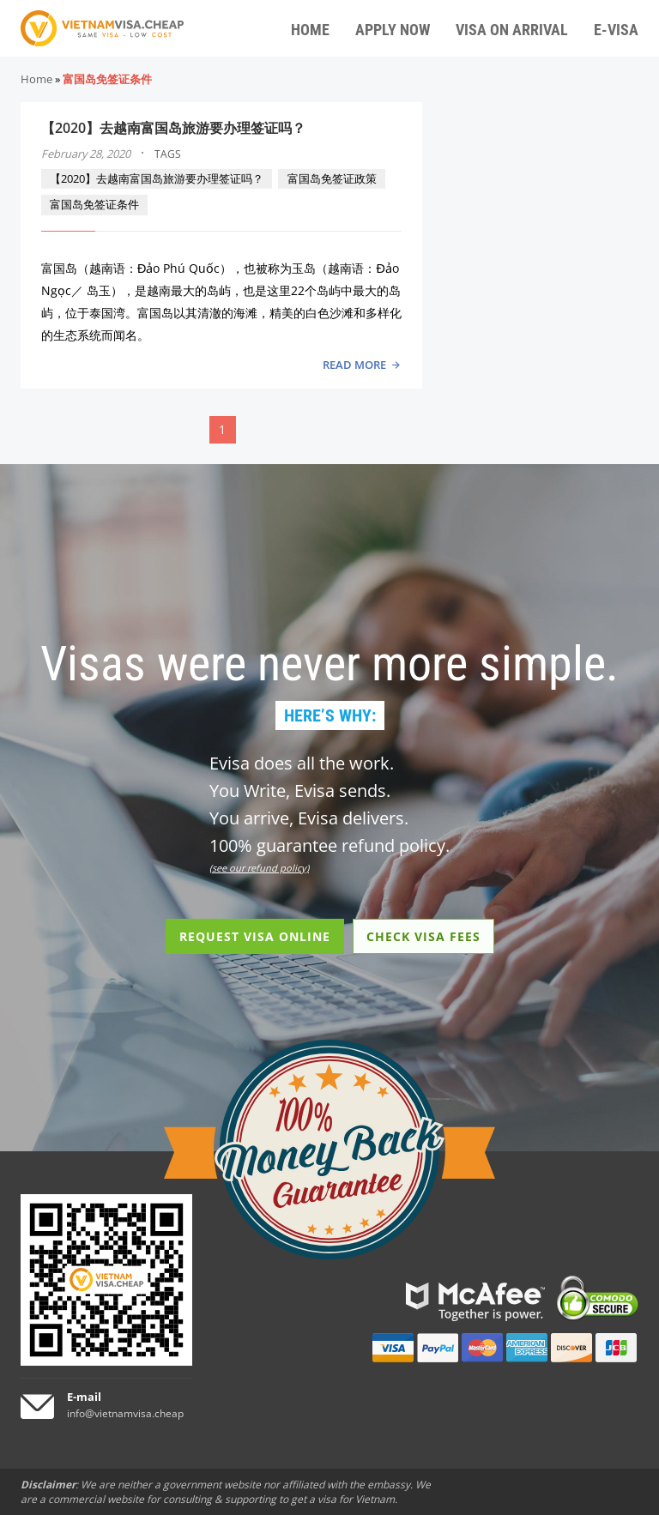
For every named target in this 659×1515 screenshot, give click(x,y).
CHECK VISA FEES (423, 936)
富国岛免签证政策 (332, 178)
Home (36, 79)
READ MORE (354, 364)
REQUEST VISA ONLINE (254, 936)
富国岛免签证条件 (94, 204)
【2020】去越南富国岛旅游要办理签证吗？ (173, 127)
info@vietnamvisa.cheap (125, 1413)
